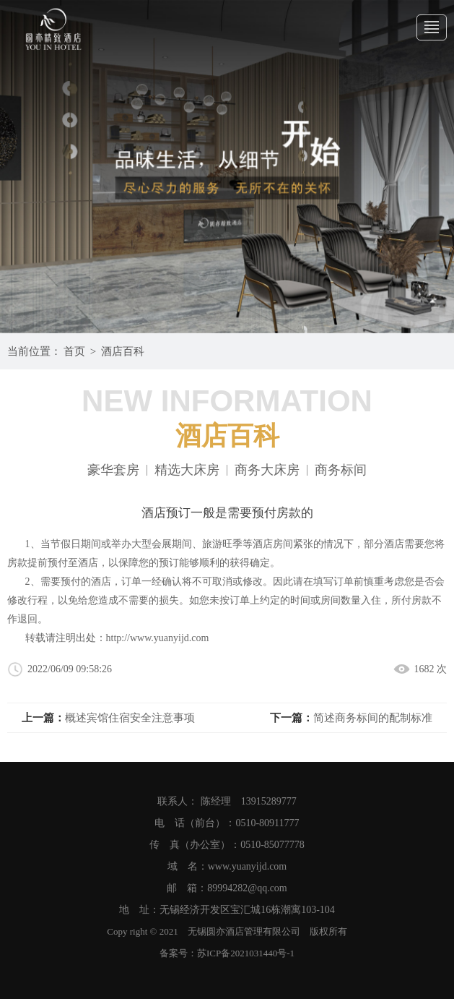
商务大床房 (267, 470)
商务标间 (341, 470)
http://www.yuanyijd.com (157, 638)
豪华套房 (113, 470)
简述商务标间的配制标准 (372, 718)
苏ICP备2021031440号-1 (245, 953)
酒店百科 (122, 351)
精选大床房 (186, 470)
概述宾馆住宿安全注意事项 (130, 718)
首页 (74, 351)
